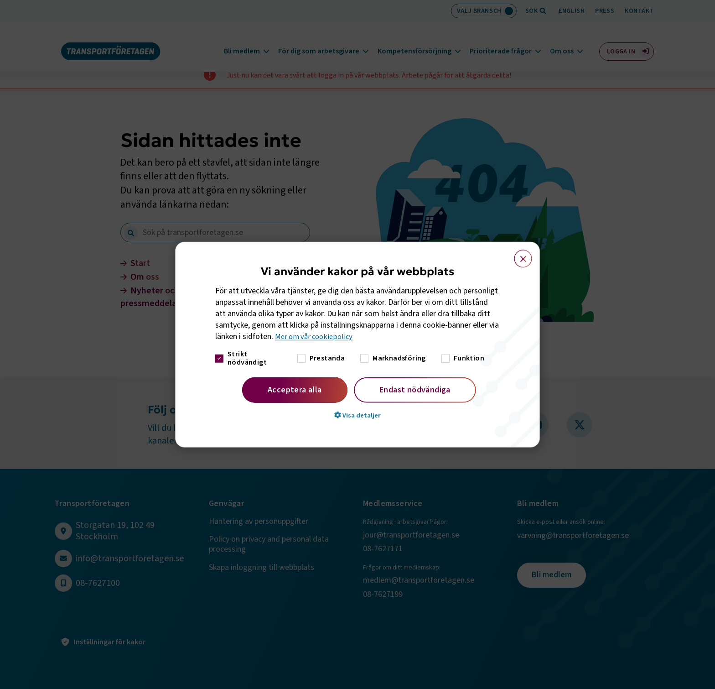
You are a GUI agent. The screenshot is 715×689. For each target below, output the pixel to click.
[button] (357, 414)
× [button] (518, 255)
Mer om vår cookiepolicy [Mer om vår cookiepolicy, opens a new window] (316, 336)
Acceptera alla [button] (295, 389)
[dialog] (357, 345)
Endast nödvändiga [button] (415, 389)
